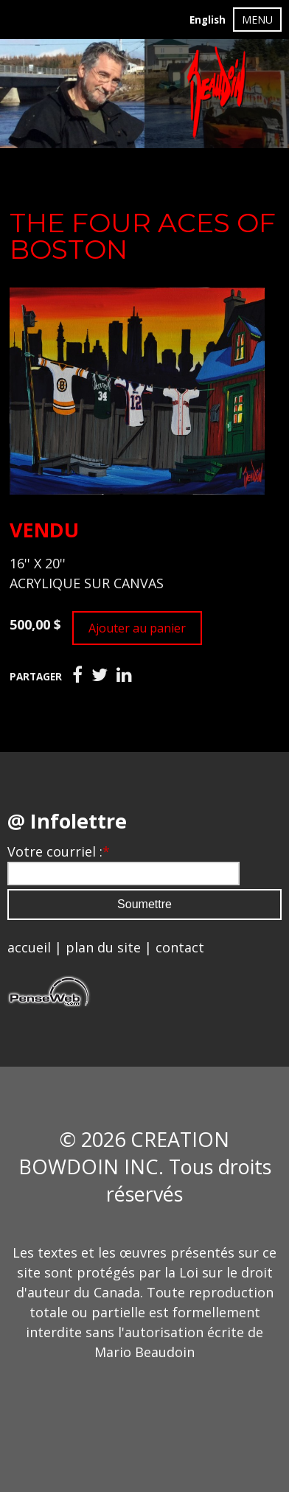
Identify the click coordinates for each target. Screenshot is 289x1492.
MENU (257, 20)
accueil (29, 947)
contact (180, 947)
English (207, 20)
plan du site (103, 947)
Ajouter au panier (137, 628)
